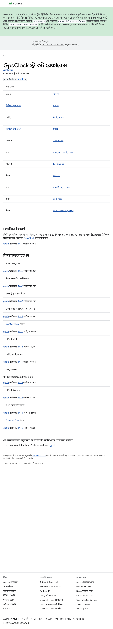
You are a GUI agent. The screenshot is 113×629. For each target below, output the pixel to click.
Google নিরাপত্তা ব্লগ (48, 595)
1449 (20, 316)
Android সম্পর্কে (10, 619)
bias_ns (56, 175)
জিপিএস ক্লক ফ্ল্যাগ (13, 105)
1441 (20, 362)
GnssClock (29, 238)
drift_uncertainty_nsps (63, 210)
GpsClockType (12, 420)
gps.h (21, 79)
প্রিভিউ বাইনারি (9, 595)
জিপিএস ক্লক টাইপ (13, 129)
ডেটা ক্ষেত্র (8, 70)
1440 (20, 331)
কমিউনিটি (24, 619)
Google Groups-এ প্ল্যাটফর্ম (51, 600)
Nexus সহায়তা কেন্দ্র (84, 591)
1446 (20, 271)
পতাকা (56, 105)
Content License (39, 455)
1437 (20, 243)
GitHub (6, 608)
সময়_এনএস (58, 140)
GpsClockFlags (12, 324)
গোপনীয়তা (59, 619)
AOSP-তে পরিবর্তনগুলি (40, 28)
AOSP (5, 55)
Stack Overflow (83, 604)
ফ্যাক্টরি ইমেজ (8, 600)
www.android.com (84, 595)
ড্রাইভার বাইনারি (9, 604)
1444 (20, 412)
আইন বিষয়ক (37, 619)
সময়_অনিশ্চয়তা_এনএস (63, 152)
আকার (56, 94)
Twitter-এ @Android (49, 582)
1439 (20, 382)
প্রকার (55, 129)
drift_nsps (57, 199)
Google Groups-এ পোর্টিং (50, 608)
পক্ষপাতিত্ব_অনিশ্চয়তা (62, 187)
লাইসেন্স (49, 619)
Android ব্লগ (45, 591)
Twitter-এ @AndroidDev (50, 586)
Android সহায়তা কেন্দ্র (85, 582)
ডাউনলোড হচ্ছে (9, 591)
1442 (20, 428)
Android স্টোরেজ (10, 582)
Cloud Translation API (53, 44)
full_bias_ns (58, 164)
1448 (20, 301)
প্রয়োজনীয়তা (8, 586)
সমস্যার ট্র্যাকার (82, 608)
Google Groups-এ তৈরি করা (51, 604)
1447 (20, 286)
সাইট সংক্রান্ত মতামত (75, 619)
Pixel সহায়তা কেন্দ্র (83, 586)
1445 (20, 346)
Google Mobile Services (86, 600)
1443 (20, 397)
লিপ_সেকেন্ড (58, 117)
